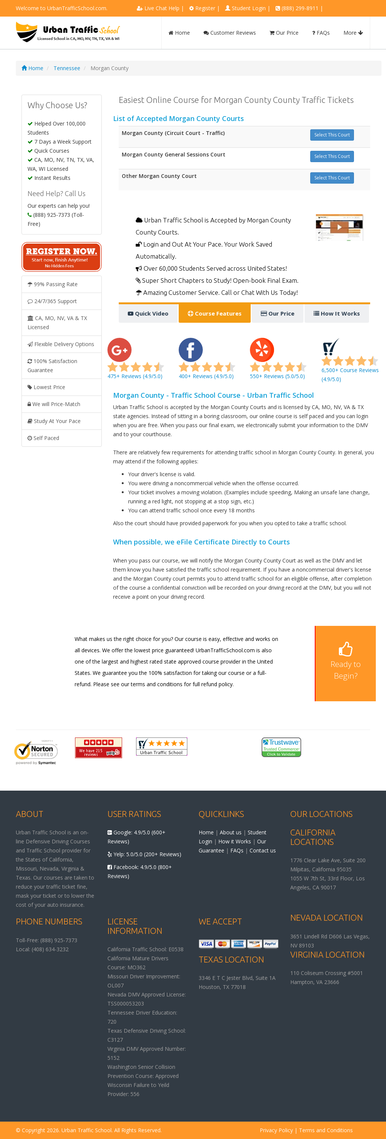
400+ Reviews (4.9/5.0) (207, 363)
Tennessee (67, 68)
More (353, 32)
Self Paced (43, 437)
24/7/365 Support (52, 301)
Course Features (215, 313)
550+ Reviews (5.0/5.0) (278, 363)
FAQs (321, 32)
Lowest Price (46, 387)
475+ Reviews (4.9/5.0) (135, 363)
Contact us (263, 850)
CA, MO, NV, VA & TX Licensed (57, 322)
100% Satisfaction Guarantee (52, 365)
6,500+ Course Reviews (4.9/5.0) (350, 363)
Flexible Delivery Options (61, 344)
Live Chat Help (161, 8)
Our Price (284, 32)
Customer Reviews (230, 32)
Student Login (249, 8)
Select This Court (332, 135)
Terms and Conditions (326, 1130)
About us (231, 832)
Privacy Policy (276, 1130)
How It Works (337, 313)
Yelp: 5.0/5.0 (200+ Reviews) (144, 854)
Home (179, 32)
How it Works (234, 841)
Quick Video (148, 313)
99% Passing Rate (53, 284)
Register (205, 8)
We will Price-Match (54, 404)
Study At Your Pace (54, 421)
